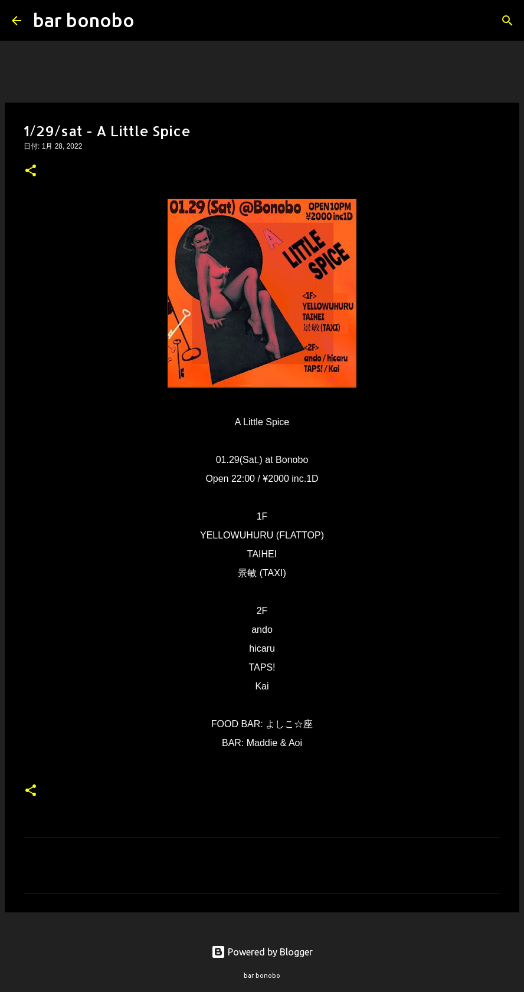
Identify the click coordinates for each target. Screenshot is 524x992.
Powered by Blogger (262, 952)
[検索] (151, 20)
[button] (31, 171)
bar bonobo (84, 20)
